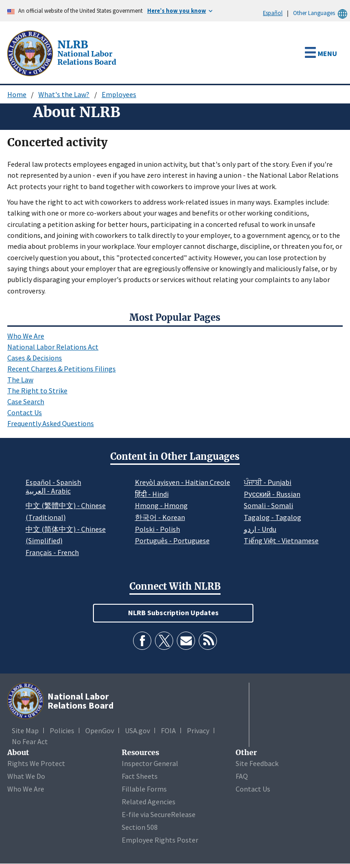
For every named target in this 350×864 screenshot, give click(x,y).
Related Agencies (148, 801)
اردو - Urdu (260, 529)
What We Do (26, 776)
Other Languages (321, 13)
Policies (62, 730)
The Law (20, 379)
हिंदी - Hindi (152, 494)
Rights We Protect (36, 763)
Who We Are (25, 335)
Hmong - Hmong (161, 505)
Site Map (25, 730)
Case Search (25, 401)
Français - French (52, 552)
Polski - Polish (157, 529)
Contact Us (24, 412)
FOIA (168, 730)
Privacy (198, 730)
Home (16, 94)
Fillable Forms (144, 788)
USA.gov (137, 730)
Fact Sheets (140, 776)
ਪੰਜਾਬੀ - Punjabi (267, 482)
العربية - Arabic (48, 491)
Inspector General (150, 763)
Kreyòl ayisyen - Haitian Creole (182, 482)
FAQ (242, 776)
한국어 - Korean (160, 517)
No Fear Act (30, 741)
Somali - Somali (268, 505)
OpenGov (99, 730)
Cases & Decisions (34, 357)
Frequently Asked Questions (50, 423)
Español (273, 12)
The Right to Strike (37, 390)
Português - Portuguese (172, 540)
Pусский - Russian (272, 494)
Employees (119, 94)
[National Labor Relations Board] (31, 52)
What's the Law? (63, 94)
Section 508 (140, 827)
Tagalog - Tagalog (272, 517)
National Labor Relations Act (52, 346)
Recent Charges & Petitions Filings (61, 368)
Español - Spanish (53, 482)
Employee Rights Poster (160, 839)
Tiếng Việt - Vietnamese (281, 540)
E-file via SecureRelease (159, 814)
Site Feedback (257, 763)
